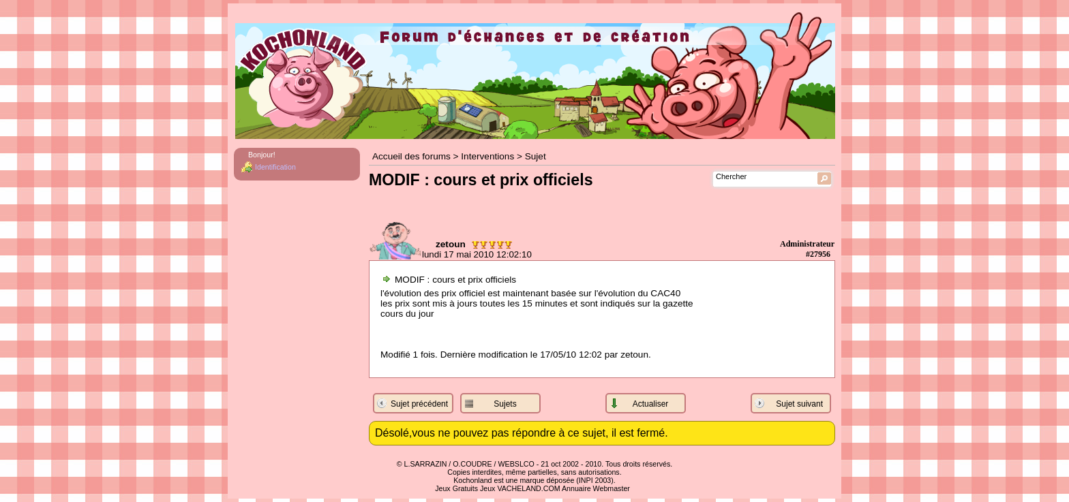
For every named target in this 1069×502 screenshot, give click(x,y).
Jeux (488, 488)
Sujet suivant (799, 404)
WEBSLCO (516, 464)
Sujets (505, 404)
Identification (275, 167)
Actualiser (651, 404)
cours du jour (407, 314)
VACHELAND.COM (528, 488)
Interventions (487, 156)
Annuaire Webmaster (596, 488)
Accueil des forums (411, 156)
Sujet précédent (419, 404)
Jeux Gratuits (456, 488)
